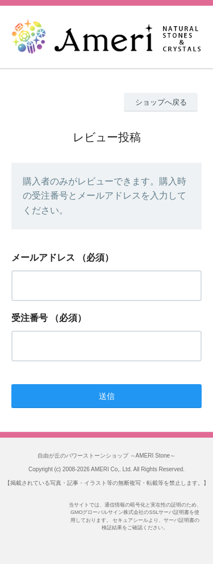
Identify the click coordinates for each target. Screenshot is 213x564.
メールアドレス (43, 257)
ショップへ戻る (161, 102)
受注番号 (29, 318)
